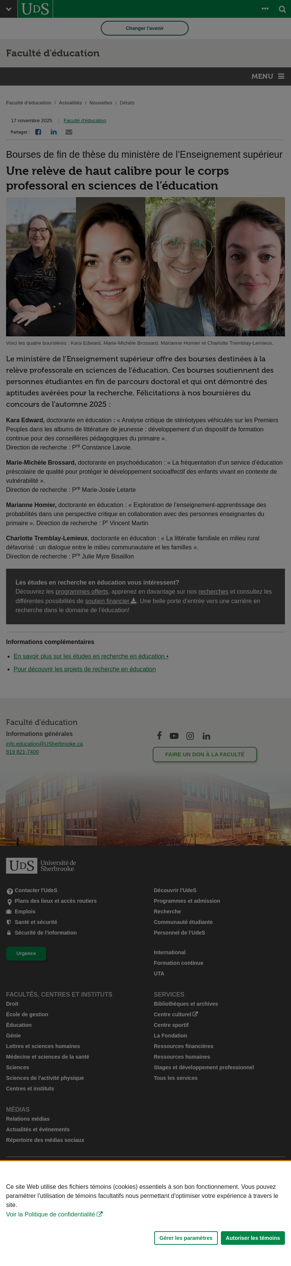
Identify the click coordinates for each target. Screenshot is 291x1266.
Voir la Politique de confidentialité (50, 1214)
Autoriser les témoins (253, 1238)
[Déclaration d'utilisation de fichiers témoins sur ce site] (145, 1213)
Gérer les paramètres (186, 1238)
